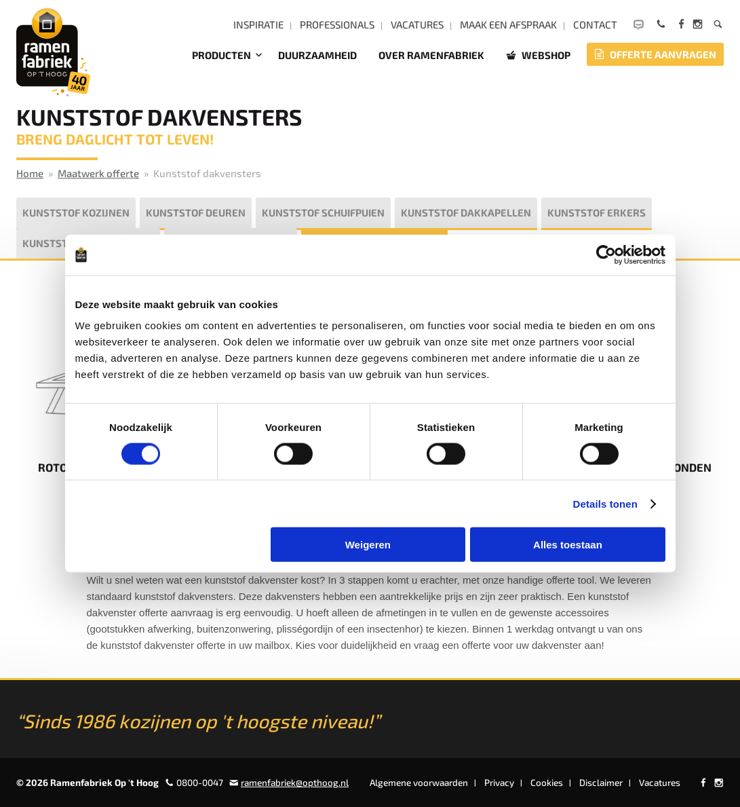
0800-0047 (199, 782)
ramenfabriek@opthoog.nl (295, 782)
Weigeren (368, 544)
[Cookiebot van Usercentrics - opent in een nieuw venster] (606, 254)
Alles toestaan (567, 544)
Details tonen (605, 503)
